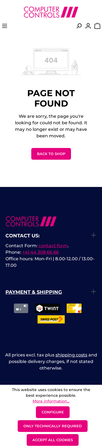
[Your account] (88, 27)
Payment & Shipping (33, 292)
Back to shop (51, 154)
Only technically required (52, 426)
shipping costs (71, 355)
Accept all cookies (52, 440)
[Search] (79, 27)
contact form (53, 245)
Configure (53, 412)
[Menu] (4, 27)
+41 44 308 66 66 (40, 252)
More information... (51, 401)
